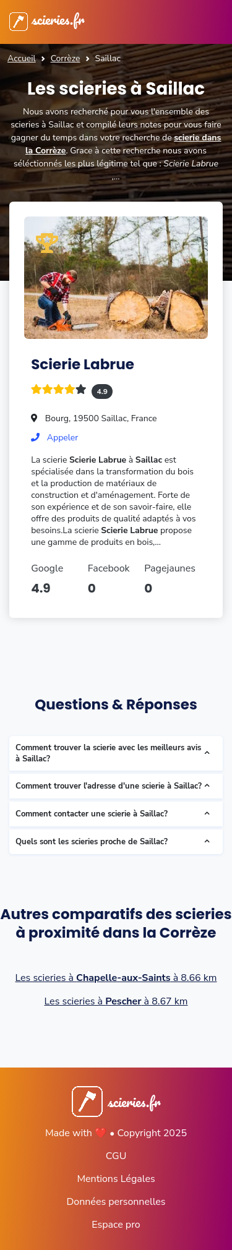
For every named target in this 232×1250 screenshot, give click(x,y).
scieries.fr (46, 19)
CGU (116, 1156)
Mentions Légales (116, 1179)
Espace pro (116, 1224)
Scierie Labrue (82, 364)
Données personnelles (115, 1202)
